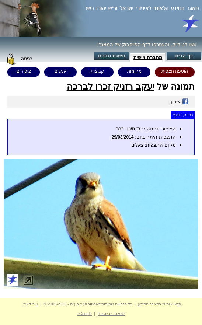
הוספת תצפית (174, 71)
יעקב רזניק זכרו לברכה (110, 86)
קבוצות (97, 71)
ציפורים (24, 71)
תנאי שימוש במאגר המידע (159, 304)
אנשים (61, 71)
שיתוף (179, 101)
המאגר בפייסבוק (111, 313)
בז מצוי (133, 129)
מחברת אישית (148, 57)
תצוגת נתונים (111, 56)
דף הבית (184, 56)
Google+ (84, 313)
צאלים (137, 145)
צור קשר (30, 304)
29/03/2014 (122, 137)
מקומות (134, 71)
